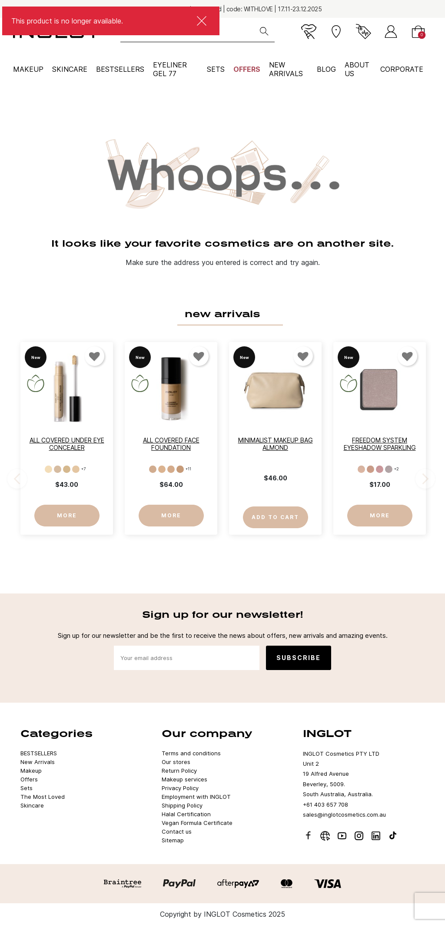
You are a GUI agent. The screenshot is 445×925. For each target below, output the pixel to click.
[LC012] (171, 469)
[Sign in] (390, 31)
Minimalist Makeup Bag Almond (275, 443)
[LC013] (180, 469)
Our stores (176, 761)
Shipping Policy (182, 805)
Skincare (69, 69)
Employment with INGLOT (196, 796)
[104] (76, 469)
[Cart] (418, 31)
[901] (361, 469)
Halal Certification (186, 814)
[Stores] (336, 31)
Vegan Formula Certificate (197, 822)
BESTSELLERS (120, 69)
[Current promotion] (363, 31)
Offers (246, 69)
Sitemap (173, 840)
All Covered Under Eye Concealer (67, 443)
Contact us (177, 831)
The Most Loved (42, 796)
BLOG (326, 69)
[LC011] (162, 469)
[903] (379, 469)
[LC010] (152, 469)
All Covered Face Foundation (171, 443)
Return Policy (179, 770)
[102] (57, 469)
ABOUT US (357, 69)
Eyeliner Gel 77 (170, 69)
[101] (48, 469)
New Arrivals (37, 761)
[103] (66, 469)
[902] (370, 469)
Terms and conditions (191, 753)
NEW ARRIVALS (286, 69)
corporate (401, 69)
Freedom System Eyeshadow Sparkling (380, 443)
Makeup (28, 69)
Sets (216, 69)
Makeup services (184, 779)
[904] (388, 469)
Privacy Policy (180, 787)
